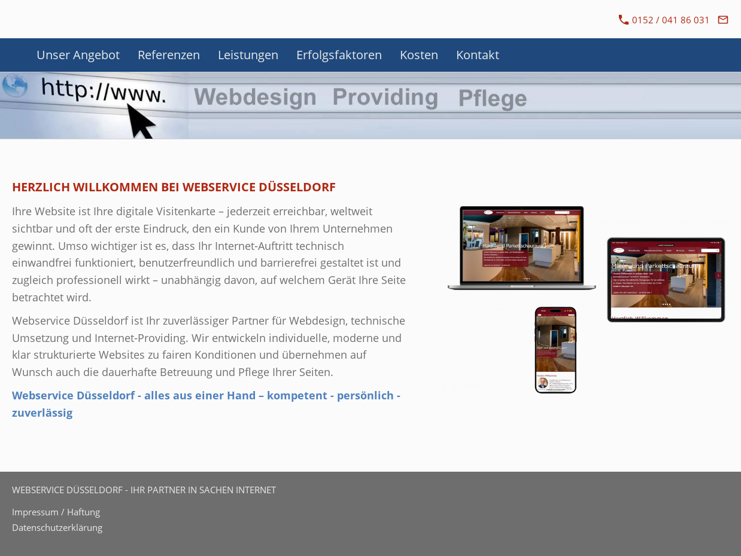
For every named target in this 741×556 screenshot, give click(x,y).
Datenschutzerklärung (57, 527)
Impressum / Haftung (56, 512)
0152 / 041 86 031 (664, 20)
